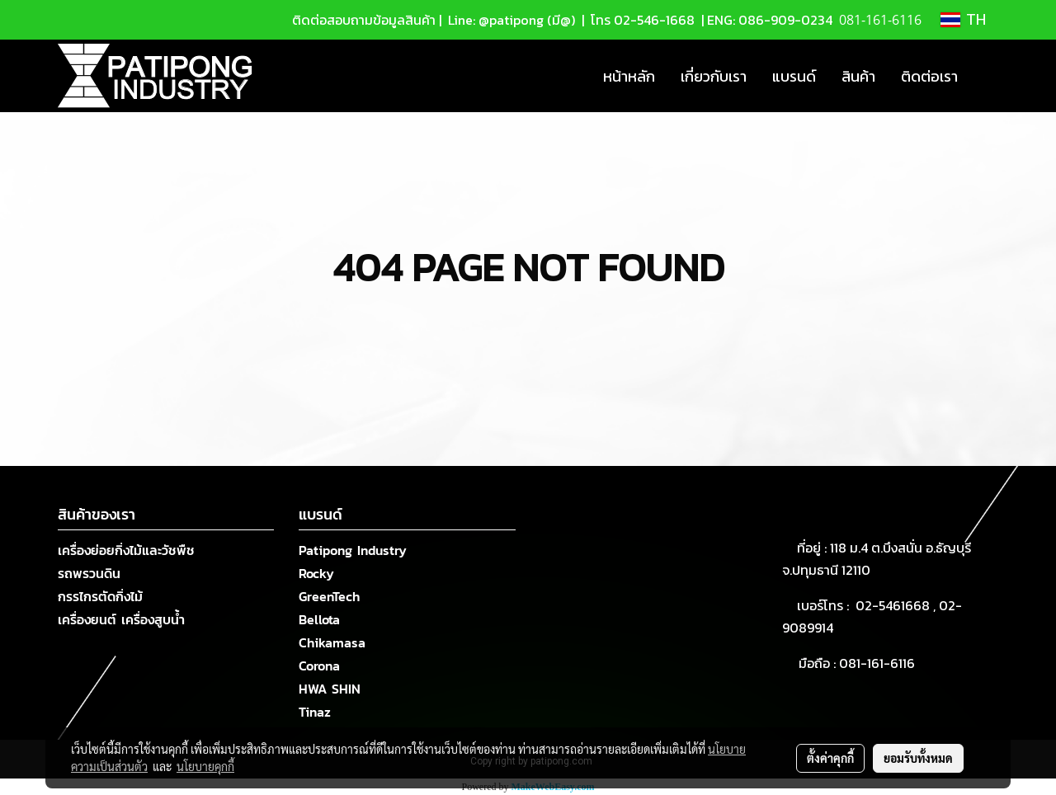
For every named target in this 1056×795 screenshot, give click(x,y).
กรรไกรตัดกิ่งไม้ (100, 596)
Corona (319, 665)
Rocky (316, 573)
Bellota (319, 619)
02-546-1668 (654, 20)
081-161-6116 (880, 663)
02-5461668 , (897, 605)
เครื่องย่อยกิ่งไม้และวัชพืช (126, 550)
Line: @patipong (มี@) (509, 20)
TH (963, 19)
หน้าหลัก (629, 76)
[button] (985, 75)
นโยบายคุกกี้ (205, 766)
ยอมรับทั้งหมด (918, 757)
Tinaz (315, 712)
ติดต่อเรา (929, 76)
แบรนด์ (794, 76)
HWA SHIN (330, 689)
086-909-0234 (785, 20)
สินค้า (858, 76)
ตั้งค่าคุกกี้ (830, 757)
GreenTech (329, 596)
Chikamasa (332, 642)
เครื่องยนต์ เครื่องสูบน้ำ (121, 619)
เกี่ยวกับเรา (714, 76)
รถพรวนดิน (89, 573)
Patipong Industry (353, 550)
